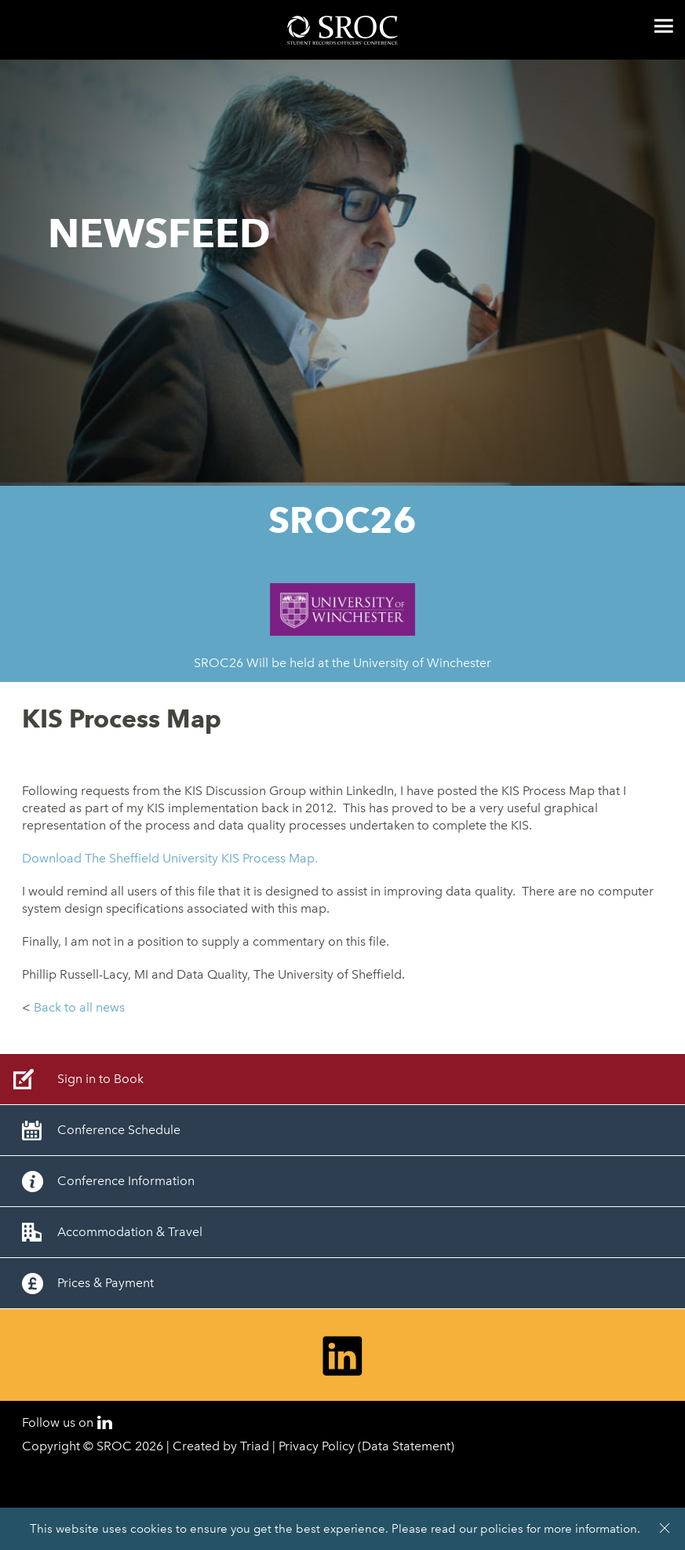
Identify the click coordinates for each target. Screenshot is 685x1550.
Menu (663, 26)
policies (501, 1529)
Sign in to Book (100, 1078)
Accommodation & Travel (129, 1231)
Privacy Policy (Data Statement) (366, 1446)
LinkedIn (104, 1422)
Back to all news (79, 1007)
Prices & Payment (105, 1282)
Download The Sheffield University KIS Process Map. (170, 858)
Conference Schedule (118, 1129)
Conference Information (126, 1180)
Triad (254, 1446)
